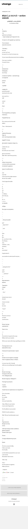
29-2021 (4, 480)
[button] (14, 504)
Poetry (4, 479)
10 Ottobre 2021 (5, 477)
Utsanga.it (14, 499)
